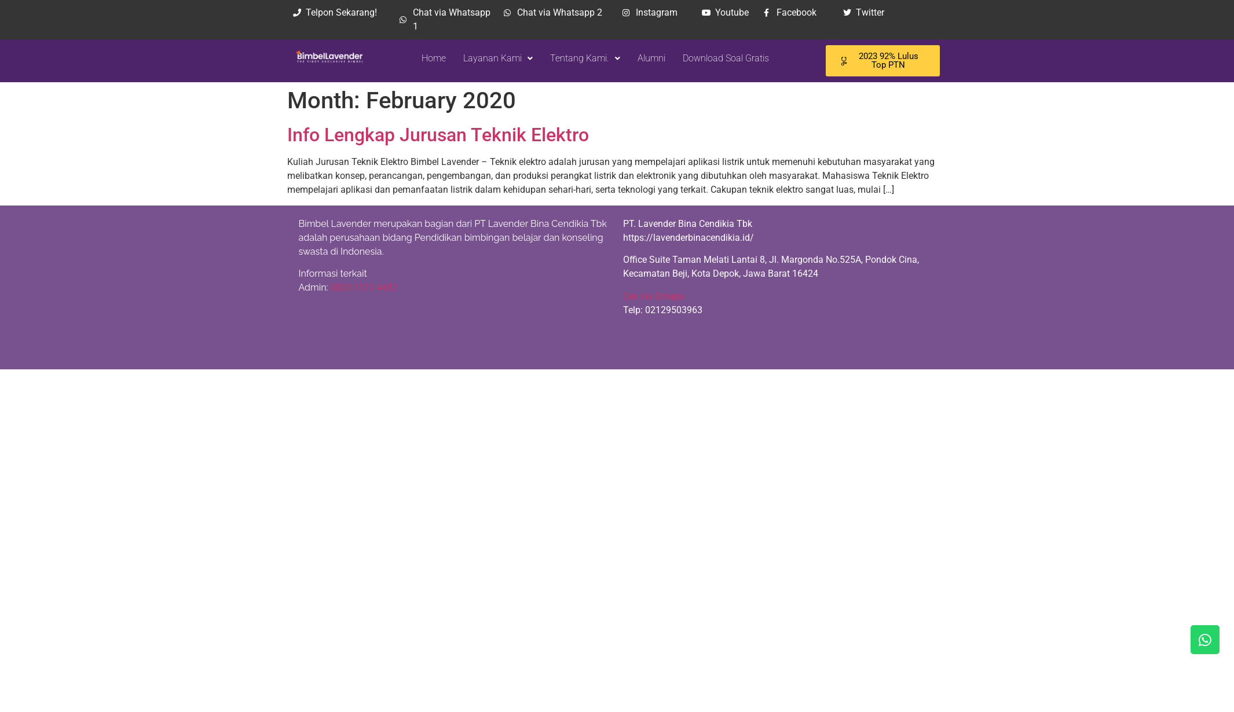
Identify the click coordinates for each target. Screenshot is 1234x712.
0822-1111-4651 (364, 287)
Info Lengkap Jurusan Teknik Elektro (438, 135)
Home (426, 58)
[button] (490, 58)
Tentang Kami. (578, 58)
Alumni (644, 58)
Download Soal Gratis (718, 58)
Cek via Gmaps (653, 296)
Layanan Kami (490, 58)
